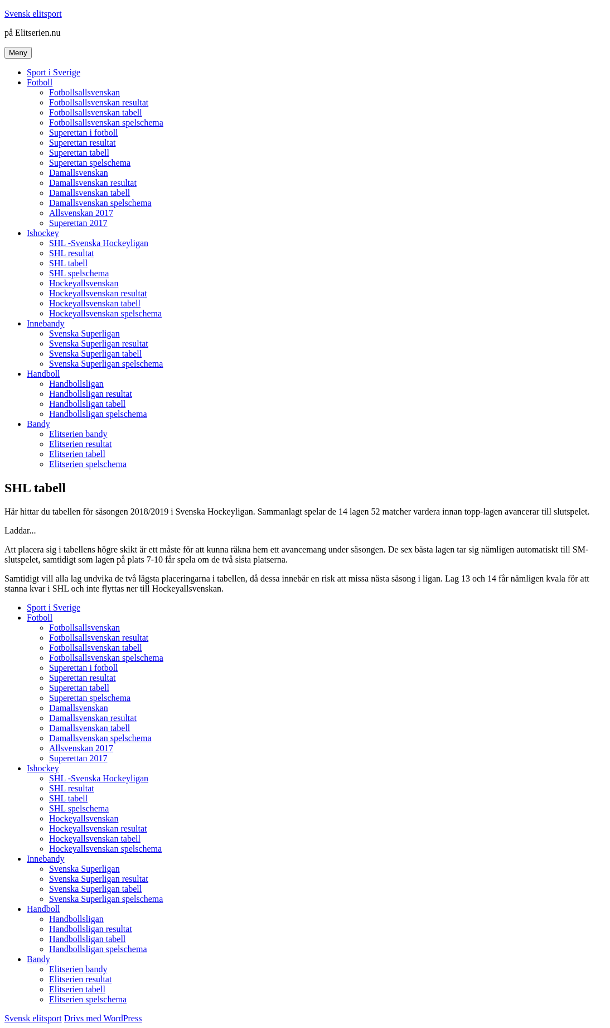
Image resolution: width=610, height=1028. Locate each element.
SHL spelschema (79, 273)
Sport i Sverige (53, 72)
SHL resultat (71, 253)
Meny (18, 53)
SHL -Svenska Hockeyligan (98, 243)
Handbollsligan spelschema (98, 414)
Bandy (38, 424)
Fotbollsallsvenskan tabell (95, 112)
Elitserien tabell (77, 454)
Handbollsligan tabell (87, 404)
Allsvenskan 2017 (81, 213)
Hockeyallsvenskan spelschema (105, 313)
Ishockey (43, 233)
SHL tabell (68, 263)
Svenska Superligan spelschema (106, 363)
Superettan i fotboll (83, 132)
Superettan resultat (82, 142)
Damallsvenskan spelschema (100, 203)
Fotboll (39, 82)
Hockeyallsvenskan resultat (98, 293)
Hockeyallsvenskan (83, 283)
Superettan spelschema (89, 162)
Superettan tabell (79, 152)
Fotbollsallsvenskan (84, 92)
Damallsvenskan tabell (89, 193)
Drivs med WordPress (103, 1018)
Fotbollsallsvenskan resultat (98, 102)
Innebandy (46, 323)
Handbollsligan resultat (90, 393)
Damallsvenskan (78, 172)
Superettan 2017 (78, 223)
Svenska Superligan (84, 333)
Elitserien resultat (80, 444)
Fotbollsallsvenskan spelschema (106, 122)
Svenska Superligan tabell (95, 353)
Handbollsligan (76, 383)
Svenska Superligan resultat (98, 343)
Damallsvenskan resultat (93, 183)
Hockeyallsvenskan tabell (95, 303)
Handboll (43, 373)
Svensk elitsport (33, 13)
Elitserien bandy (78, 434)
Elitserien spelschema (88, 464)
